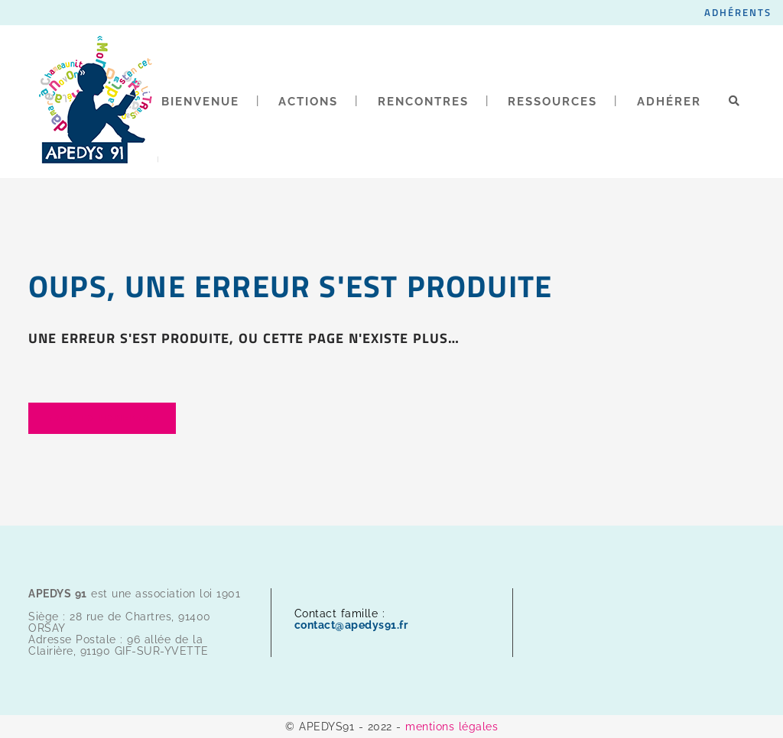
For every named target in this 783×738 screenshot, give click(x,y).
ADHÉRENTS (738, 12)
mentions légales (451, 726)
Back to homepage (102, 418)
